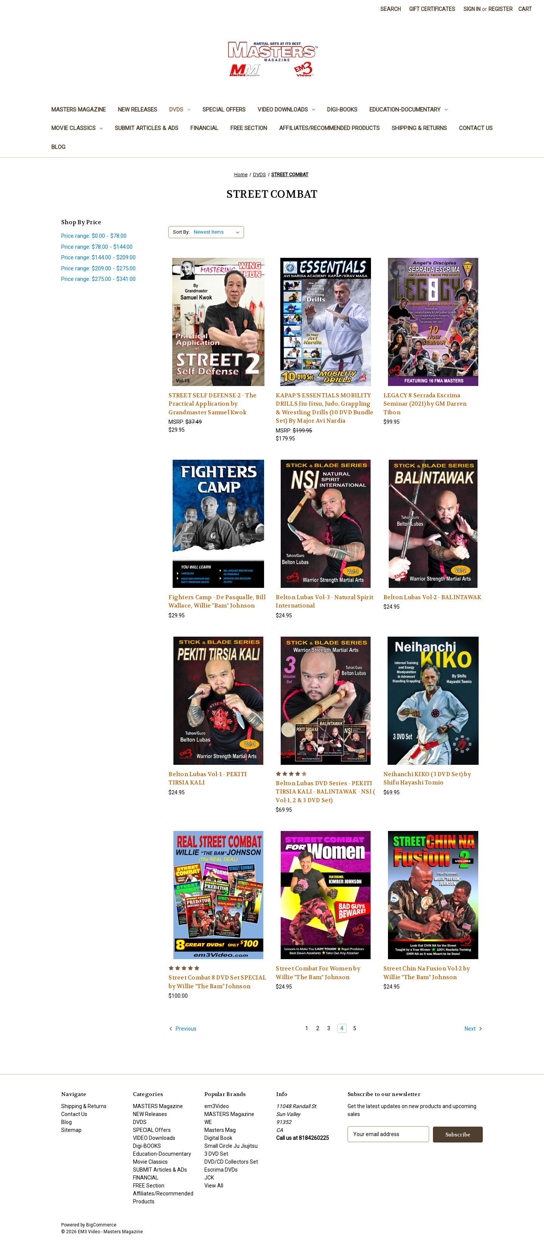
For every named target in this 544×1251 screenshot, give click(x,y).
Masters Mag (220, 1130)
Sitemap (71, 1130)
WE (208, 1122)
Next (473, 1028)
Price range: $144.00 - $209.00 (98, 257)
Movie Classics (77, 128)
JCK (209, 1178)
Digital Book (218, 1138)
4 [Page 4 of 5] (341, 1028)
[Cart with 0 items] (525, 9)
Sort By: (181, 232)
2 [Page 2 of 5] (317, 1028)
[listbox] (218, 232)
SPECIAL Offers (224, 109)
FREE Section (248, 128)
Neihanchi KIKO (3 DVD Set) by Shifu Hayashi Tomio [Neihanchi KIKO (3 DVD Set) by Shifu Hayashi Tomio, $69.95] (427, 778)
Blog (58, 147)
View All (213, 1186)
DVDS (179, 109)
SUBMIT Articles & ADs (146, 128)
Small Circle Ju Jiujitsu (231, 1146)
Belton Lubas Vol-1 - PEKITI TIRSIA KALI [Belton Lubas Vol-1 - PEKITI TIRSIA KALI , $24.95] (207, 778)
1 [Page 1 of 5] (306, 1028)
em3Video (216, 1106)
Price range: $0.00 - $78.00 (94, 236)
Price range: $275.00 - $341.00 (98, 279)
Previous (182, 1028)
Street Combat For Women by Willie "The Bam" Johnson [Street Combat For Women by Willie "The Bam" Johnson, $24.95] (318, 973)
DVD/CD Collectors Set (231, 1162)
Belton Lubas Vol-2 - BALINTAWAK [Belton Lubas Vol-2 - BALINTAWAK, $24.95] (432, 597)
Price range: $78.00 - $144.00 (97, 246)
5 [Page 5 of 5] (354, 1028)
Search (390, 9)
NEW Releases (137, 109)
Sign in (472, 9)
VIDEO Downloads (286, 109)
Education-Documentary (408, 109)
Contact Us (476, 128)
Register (500, 9)
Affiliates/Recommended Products (329, 128)
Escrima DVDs (221, 1170)
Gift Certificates (432, 9)
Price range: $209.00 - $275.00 (98, 268)
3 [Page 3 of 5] (328, 1028)
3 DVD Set (216, 1154)
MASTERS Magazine (78, 109)
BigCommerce (101, 1225)
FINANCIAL (204, 128)
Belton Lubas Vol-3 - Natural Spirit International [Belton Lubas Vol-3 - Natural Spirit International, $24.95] (324, 602)
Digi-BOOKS (342, 109)
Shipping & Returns (419, 128)
